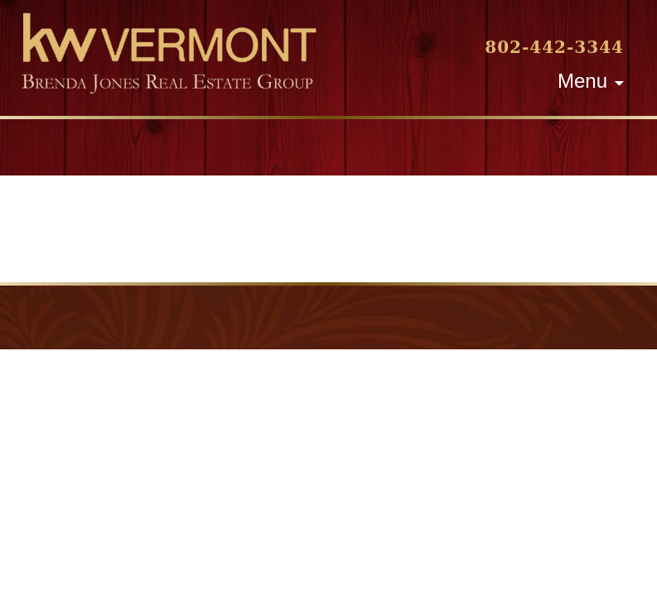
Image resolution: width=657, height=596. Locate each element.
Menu (582, 81)
